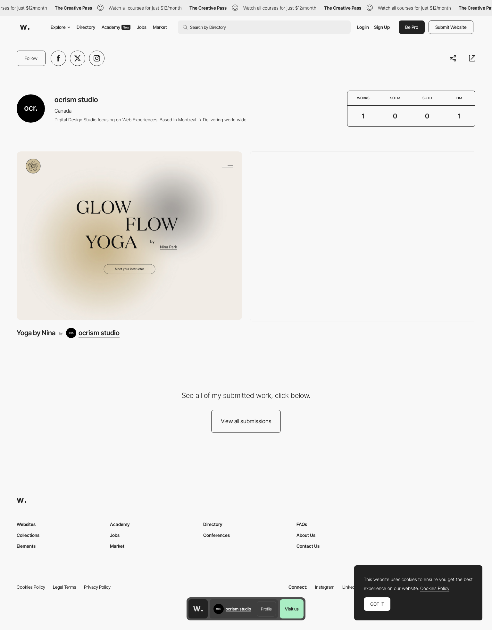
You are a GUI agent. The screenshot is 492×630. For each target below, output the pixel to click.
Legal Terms (64, 587)
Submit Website (451, 27)
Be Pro (411, 27)
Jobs (141, 27)
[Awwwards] (24, 27)
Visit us (292, 608)
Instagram (325, 587)
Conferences (216, 535)
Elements (26, 546)
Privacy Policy (97, 587)
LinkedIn (350, 587)
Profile (266, 608)
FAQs (301, 524)
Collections (28, 535)
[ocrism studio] (93, 333)
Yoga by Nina (36, 333)
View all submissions (246, 421)
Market (160, 27)
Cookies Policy (31, 587)
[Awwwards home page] (198, 608)
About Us (305, 535)
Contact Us (308, 546)
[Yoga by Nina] (129, 235)
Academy (116, 27)
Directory (86, 27)
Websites (26, 524)
